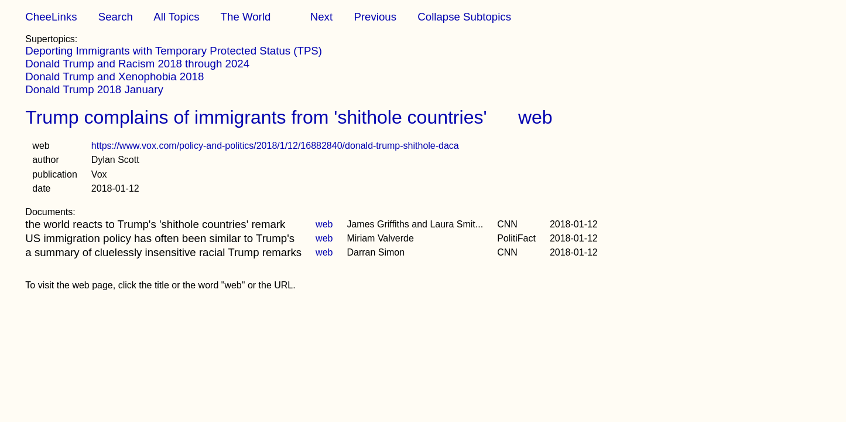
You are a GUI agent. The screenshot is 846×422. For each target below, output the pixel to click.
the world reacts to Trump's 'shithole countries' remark (155, 224)
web (535, 117)
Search (115, 17)
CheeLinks (51, 17)
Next (321, 17)
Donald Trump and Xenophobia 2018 (114, 76)
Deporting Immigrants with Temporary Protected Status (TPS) (173, 51)
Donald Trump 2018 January (94, 89)
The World (246, 17)
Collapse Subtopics (464, 17)
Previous (375, 17)
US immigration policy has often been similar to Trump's (159, 238)
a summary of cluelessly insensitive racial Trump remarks (163, 252)
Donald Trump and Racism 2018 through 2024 (137, 63)
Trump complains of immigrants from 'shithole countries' (256, 117)
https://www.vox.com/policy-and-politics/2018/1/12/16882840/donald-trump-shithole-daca (275, 146)
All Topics (176, 17)
